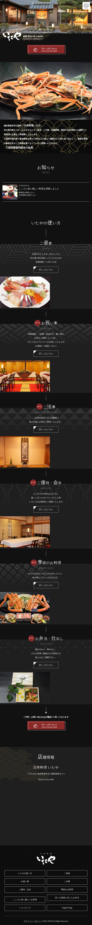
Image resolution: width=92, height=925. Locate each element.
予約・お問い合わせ (49, 50)
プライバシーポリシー (33, 921)
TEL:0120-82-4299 (46, 780)
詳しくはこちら (46, 270)
